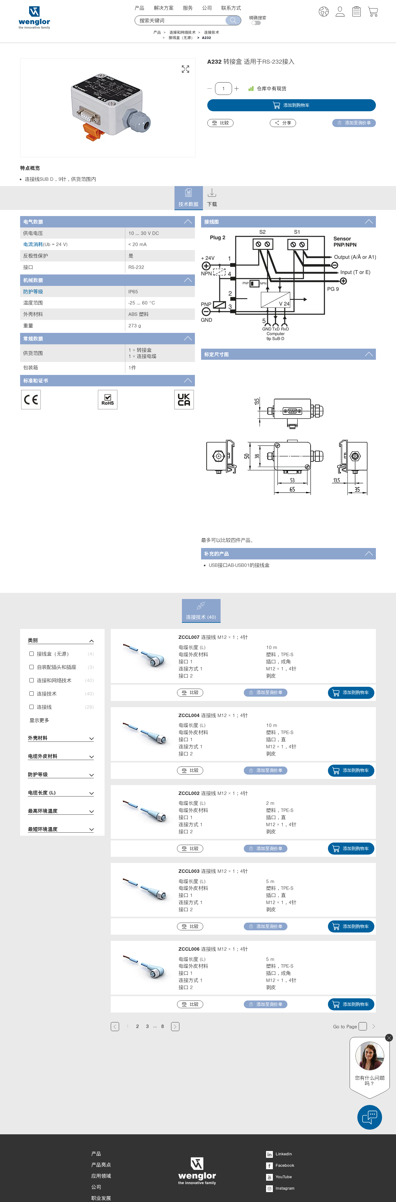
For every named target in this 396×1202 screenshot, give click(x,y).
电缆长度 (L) (61, 793)
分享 (283, 123)
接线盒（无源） (182, 38)
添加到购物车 (291, 105)
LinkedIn (279, 1100)
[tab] (107, 221)
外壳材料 (61, 738)
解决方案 (164, 7)
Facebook (280, 1111)
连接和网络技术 (183, 32)
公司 (207, 7)
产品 (139, 7)
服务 (188, 7)
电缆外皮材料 (61, 757)
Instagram (280, 1134)
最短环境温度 (61, 829)
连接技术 (211, 32)
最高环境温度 (61, 811)
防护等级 (61, 775)
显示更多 (39, 720)
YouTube (279, 1123)
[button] (324, 12)
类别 (61, 641)
